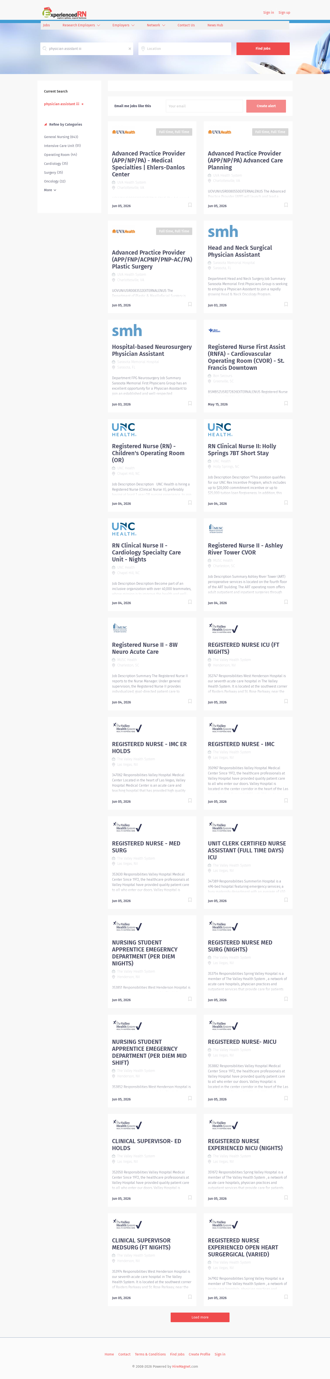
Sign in (268, 12)
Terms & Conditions (150, 1354)
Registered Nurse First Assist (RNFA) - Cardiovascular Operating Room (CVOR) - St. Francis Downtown (246, 357)
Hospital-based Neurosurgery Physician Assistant (152, 350)
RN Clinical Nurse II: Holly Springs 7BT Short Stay (242, 450)
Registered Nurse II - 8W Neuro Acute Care (145, 648)
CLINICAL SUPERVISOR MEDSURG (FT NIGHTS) (141, 1244)
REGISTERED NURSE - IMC (241, 744)
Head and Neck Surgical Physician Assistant (240, 251)
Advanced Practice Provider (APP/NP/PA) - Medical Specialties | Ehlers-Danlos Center (148, 164)
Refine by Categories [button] (65, 124)
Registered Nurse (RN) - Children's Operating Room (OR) (148, 453)
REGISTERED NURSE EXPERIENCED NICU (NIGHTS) (245, 1145)
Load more (200, 1317)
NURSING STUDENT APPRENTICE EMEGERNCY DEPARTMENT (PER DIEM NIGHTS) (145, 953)
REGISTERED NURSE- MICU (242, 1041)
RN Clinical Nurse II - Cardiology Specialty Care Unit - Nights (146, 552)
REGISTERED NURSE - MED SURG (146, 847)
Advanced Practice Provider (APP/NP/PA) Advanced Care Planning (245, 160)
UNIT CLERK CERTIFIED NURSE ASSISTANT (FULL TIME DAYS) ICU (247, 850)
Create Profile (199, 1354)
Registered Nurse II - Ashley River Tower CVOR (245, 549)
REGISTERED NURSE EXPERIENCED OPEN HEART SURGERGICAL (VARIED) (243, 1247)
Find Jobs (263, 48)
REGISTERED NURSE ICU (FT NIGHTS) (243, 648)
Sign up (284, 12)
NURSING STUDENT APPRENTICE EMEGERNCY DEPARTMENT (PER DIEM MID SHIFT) (149, 1052)
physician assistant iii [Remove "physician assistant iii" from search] (61, 104)
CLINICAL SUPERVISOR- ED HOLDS (146, 1145)
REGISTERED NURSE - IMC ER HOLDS (149, 748)
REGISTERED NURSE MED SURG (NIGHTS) (240, 946)
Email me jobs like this (132, 106)
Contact (124, 1354)
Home (109, 1354)
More (48, 190)
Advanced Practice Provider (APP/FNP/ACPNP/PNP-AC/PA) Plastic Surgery (152, 259)
